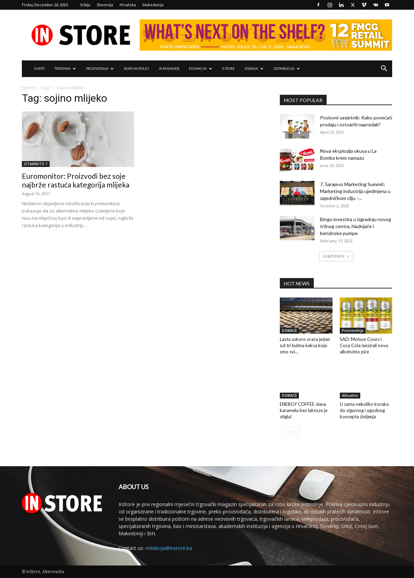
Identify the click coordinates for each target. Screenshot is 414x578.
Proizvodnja (352, 330)
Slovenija (105, 4)
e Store (228, 68)
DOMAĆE (289, 330)
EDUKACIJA (200, 68)
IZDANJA (254, 68)
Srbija (85, 4)
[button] (384, 69)
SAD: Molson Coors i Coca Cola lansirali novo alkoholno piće (364, 345)
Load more (336, 256)
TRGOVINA (65, 68)
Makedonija (153, 4)
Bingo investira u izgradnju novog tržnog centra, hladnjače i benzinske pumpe (355, 226)
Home (28, 88)
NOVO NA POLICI (136, 68)
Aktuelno (350, 395)
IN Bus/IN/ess (169, 68)
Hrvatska (128, 4)
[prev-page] (284, 431)
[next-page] (295, 431)
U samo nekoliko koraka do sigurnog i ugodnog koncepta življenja (364, 410)
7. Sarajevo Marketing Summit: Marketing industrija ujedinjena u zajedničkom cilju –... (355, 191)
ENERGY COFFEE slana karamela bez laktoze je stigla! (303, 410)
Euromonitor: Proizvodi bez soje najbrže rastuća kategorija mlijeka (75, 180)
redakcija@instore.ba (168, 548)
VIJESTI (39, 68)
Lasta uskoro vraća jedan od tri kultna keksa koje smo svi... (305, 345)
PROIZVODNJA (100, 68)
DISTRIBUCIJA (287, 68)
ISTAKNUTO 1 (36, 163)
